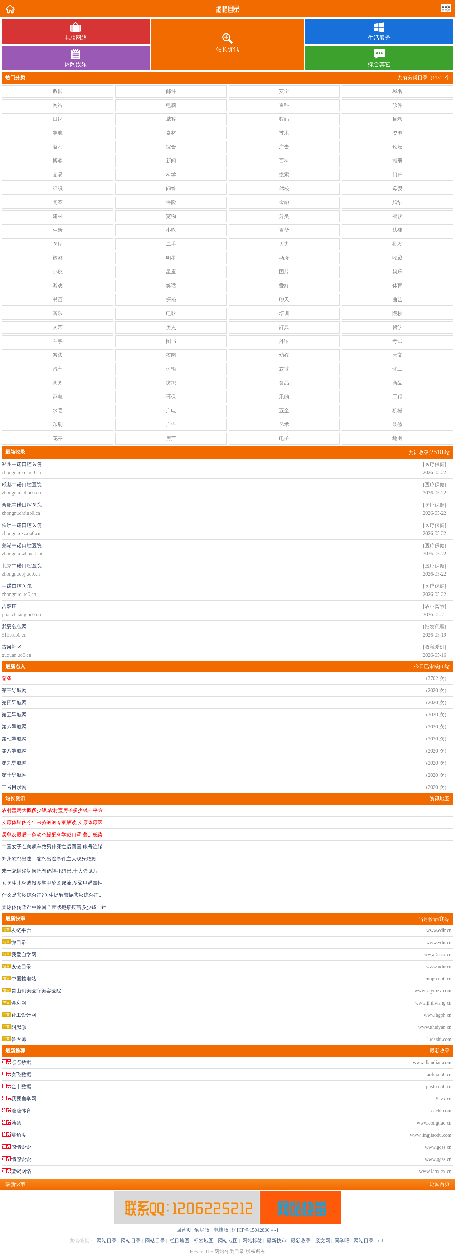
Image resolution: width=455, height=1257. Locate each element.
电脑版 (221, 1230)
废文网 (322, 1240)
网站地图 (228, 1240)
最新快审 (277, 1240)
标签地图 (204, 1240)
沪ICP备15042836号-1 (255, 1230)
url (381, 1240)
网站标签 (252, 1240)
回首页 (183, 1230)
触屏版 (201, 1230)
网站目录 (107, 1240)
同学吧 (341, 1240)
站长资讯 (15, 798)
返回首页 (440, 1184)
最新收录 (440, 1050)
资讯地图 (440, 798)
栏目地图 (179, 1240)
